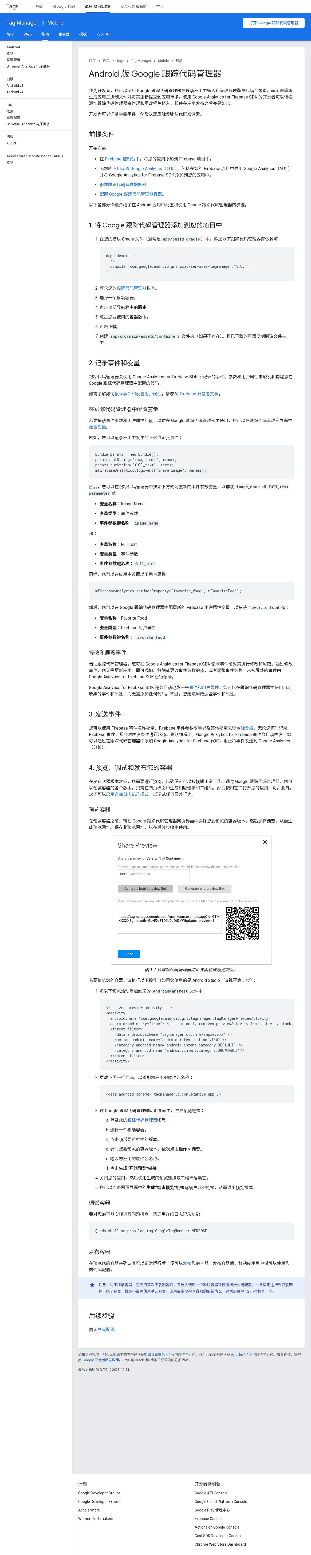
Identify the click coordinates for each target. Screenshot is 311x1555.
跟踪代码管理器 (132, 288)
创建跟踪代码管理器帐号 (123, 184)
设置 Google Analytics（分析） (149, 168)
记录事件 (123, 393)
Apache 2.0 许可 (243, 1355)
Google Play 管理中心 (212, 1510)
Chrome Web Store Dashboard (220, 1544)
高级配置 (106, 1329)
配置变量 (97, 427)
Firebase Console (209, 1519)
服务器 (64, 34)
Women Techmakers (95, 1519)
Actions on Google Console (217, 1527)
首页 (92, 61)
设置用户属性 (149, 393)
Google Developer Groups (99, 1493)
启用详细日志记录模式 (127, 794)
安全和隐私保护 (133, 6)
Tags (12, 6)
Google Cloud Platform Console (221, 1501)
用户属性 (210, 687)
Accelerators (89, 1510)
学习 (160, 6)
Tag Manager (22, 22)
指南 (40, 6)
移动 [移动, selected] (45, 34)
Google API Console (211, 1493)
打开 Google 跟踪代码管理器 (273, 23)
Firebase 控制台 (120, 159)
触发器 (247, 728)
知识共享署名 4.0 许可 (161, 1355)
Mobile (55, 22)
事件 (193, 687)
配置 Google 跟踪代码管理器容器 (131, 194)
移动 (179, 61)
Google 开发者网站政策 (100, 1360)
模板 (83, 34)
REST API (104, 34)
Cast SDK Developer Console (218, 1536)
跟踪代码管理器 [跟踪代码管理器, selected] (98, 6)
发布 (187, 1263)
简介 (10, 34)
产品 (106, 61)
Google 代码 (64, 6)
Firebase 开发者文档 (199, 393)
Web (27, 34)
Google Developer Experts (99, 1501)
